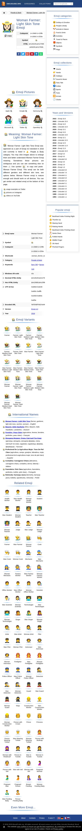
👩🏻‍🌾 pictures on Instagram (13, 192)
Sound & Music (60, 79)
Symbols (57, 46)
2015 (54, 164)
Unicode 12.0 (63, 140)
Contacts (32, 818)
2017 (54, 151)
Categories (29, 4)
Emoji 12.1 (62, 137)
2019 (54, 137)
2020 (54, 129)
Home (15, 818)
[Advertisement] (23, 72)
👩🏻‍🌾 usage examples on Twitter (14, 189)
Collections (45, 4)
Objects (57, 42)
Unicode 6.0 (62, 178)
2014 (54, 172)
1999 (54, 194)
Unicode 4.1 (62, 186)
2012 (54, 175)
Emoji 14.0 (62, 124)
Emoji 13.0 (62, 132)
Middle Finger (55, 240)
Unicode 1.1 (62, 197)
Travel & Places (60, 39)
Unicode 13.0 (63, 135)
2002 (54, 191)
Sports (57, 89)
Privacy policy (58, 829)
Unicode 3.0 (62, 194)
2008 (54, 183)
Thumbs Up (55, 219)
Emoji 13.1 (62, 129)
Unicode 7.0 (62, 172)
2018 (54, 146)
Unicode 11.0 (63, 146)
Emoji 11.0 (62, 148)
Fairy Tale (58, 82)
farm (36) (34, 265)
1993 (54, 197)
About (23, 818)
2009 (54, 181)
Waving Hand (55, 223)
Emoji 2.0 (61, 164)
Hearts (57, 69)
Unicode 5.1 (62, 183)
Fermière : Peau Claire (13, 432)
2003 (54, 189)
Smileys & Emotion (61, 22)
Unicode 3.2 (62, 191)
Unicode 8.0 (62, 170)
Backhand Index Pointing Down (62, 229)
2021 (54, 124)
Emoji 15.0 (62, 119)
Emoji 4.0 (25, 149)
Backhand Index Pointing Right (61, 216)
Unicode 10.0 (63, 151)
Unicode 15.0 (63, 121)
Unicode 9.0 (62, 159)
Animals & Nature (61, 29)
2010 (54, 178)
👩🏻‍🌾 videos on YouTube (12, 195)
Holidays (57, 75)
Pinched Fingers (56, 246)
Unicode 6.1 (62, 175)
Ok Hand (54, 243)
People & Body (16, 13)
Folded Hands (55, 236)
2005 (54, 186)
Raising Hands (56, 226)
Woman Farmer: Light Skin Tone (38, 13)
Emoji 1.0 (61, 167)
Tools (56, 92)
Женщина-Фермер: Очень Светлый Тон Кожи (23, 438)
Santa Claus (55, 233)
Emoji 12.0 (62, 143)
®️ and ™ (51, 818)
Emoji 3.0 (61, 162)
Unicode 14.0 (63, 127)
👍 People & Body (35, 152)
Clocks (57, 99)
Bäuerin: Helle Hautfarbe (14, 427)
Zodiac (57, 86)
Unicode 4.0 (62, 189)
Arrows (57, 96)
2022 (54, 119)
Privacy (41, 818)
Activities (58, 36)
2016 (42, 149)
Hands (57, 72)
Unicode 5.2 (62, 181)
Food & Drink (59, 32)
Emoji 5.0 (61, 154)
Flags (56, 49)
